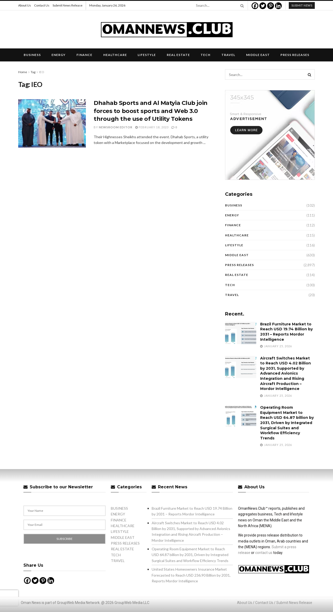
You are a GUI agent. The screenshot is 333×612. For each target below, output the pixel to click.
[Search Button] (241, 5)
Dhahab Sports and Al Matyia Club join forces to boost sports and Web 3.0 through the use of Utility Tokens (151, 111)
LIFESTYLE (147, 55)
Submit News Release (67, 5)
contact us (263, 553)
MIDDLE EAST (258, 55)
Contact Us (41, 5)
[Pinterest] (270, 5)
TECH (205, 55)
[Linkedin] (278, 5)
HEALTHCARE (115, 55)
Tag (33, 72)
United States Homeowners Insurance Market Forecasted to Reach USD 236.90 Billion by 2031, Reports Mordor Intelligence (191, 575)
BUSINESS (32, 55)
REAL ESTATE (178, 55)
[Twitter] (262, 5)
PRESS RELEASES (294, 55)
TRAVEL (228, 55)
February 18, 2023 (152, 127)
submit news (301, 5)
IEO (41, 72)
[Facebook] (255, 5)
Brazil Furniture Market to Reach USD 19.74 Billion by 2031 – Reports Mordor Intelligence (286, 332)
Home (22, 72)
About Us (24, 5)
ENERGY (59, 55)
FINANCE (84, 55)
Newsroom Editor (115, 127)
